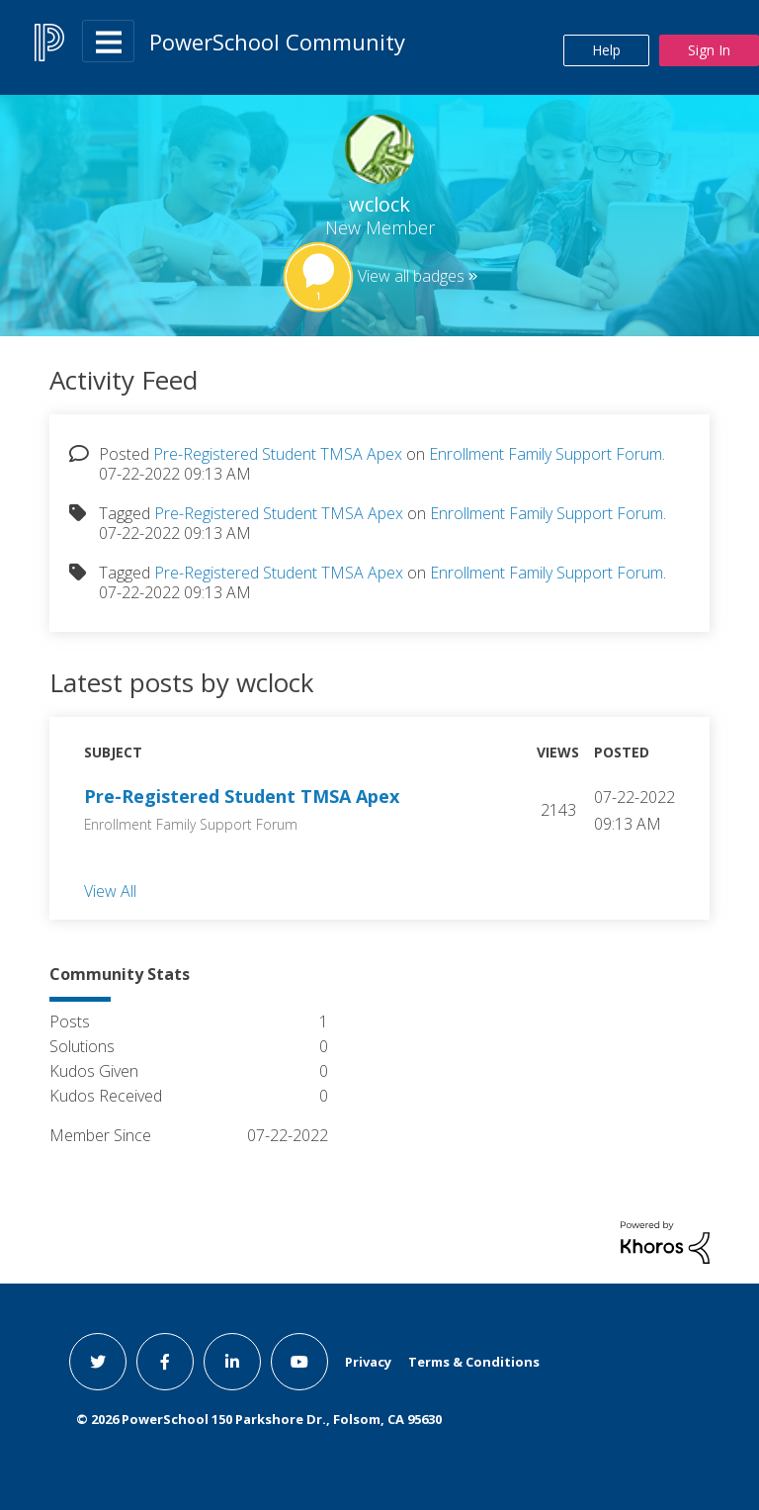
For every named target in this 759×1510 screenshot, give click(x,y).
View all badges (411, 276)
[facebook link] (165, 1361)
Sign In (709, 50)
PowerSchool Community (277, 41)
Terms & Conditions (474, 1362)
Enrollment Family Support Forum (545, 454)
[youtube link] (299, 1361)
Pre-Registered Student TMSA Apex (277, 454)
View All (110, 890)
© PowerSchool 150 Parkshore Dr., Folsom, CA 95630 (259, 1419)
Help (606, 50)
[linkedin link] (232, 1361)
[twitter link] (97, 1361)
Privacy (368, 1362)
